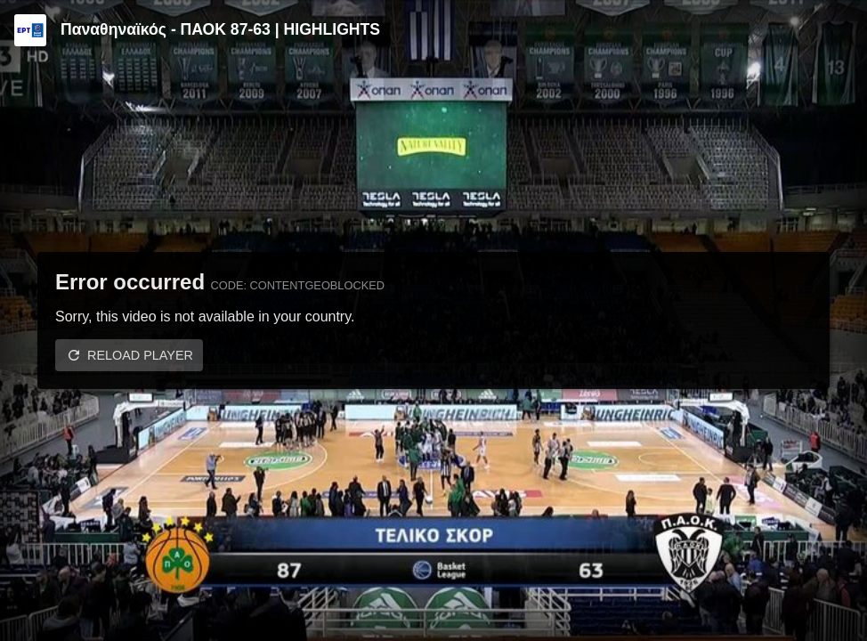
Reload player (140, 355)
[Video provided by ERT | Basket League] (30, 30)
